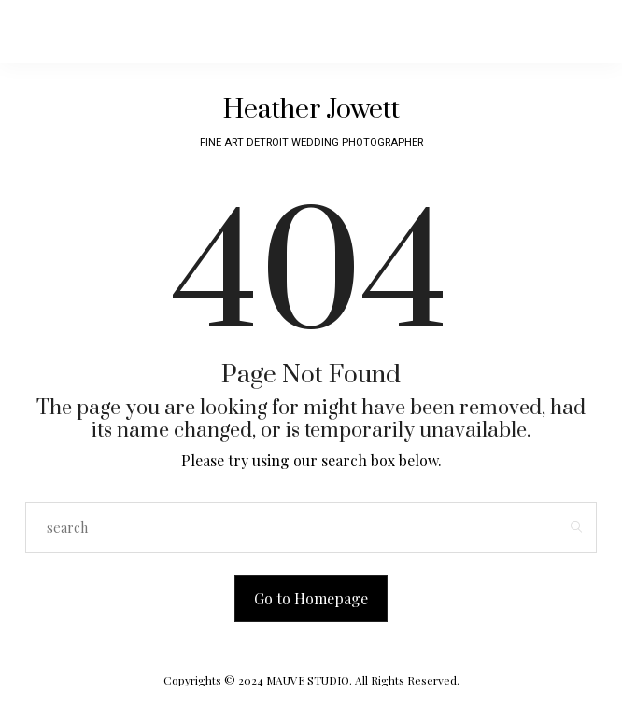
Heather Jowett (311, 109)
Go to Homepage (311, 598)
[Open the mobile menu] (512, 32)
